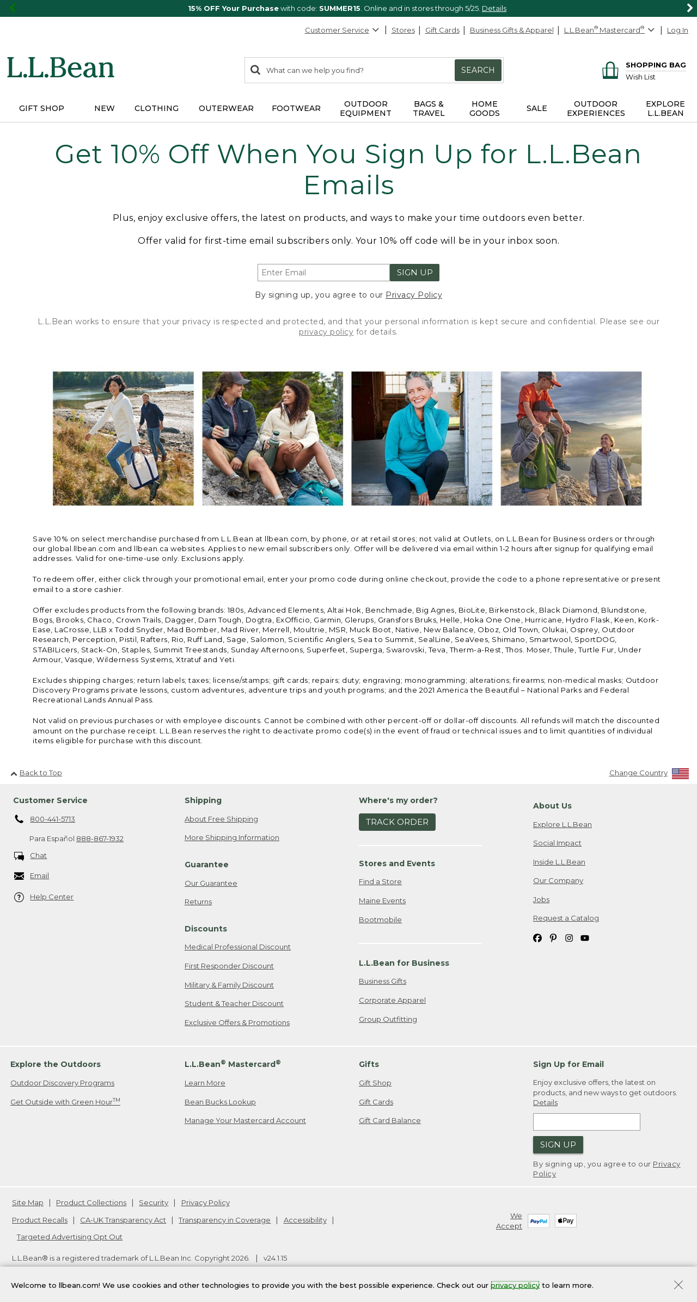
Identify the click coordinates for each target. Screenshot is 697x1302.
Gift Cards (442, 30)
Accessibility (305, 1219)
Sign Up (415, 272)
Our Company (558, 880)
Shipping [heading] (203, 800)
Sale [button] (537, 108)
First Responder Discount (229, 965)
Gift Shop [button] (41, 108)
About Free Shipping (221, 818)
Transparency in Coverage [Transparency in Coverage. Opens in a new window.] (225, 1219)
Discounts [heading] (206, 929)
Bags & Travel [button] (429, 108)
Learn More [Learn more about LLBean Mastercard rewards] (205, 1082)
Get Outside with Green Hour (65, 1101)
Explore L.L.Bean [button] (665, 108)
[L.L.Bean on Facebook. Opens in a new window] (537, 937)
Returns (198, 901)
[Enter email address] (324, 272)
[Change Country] (649, 775)
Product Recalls (40, 1219)
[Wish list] (656, 76)
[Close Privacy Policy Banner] (678, 1286)
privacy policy (326, 332)
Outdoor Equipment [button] (366, 108)
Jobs (541, 899)
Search (478, 70)
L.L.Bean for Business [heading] (404, 963)
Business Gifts (382, 981)
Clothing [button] (156, 108)
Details (494, 8)
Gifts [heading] (369, 1064)
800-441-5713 (45, 819)
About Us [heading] (552, 806)
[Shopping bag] (642, 64)
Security (153, 1202)
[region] (348, 8)
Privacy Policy (414, 295)
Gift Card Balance (390, 1120)
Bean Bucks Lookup (220, 1101)
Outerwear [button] (226, 108)
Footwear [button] (296, 108)
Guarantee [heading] (207, 864)
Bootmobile (380, 919)
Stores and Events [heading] (397, 863)
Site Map (28, 1202)
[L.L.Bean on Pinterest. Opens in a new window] (553, 937)
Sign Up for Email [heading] (568, 1064)
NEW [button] (104, 108)
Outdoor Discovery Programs (62, 1082)
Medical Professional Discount (238, 946)
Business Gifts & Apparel (512, 30)
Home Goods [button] (484, 108)
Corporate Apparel (392, 1000)
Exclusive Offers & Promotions (237, 1022)
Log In (677, 30)
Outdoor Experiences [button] (596, 108)
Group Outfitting (388, 1019)
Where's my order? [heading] (398, 800)
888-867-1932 (100, 838)
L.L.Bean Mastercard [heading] (233, 1064)
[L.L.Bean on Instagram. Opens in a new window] (569, 937)
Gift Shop (375, 1082)
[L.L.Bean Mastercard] (611, 30)
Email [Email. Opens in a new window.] (32, 876)
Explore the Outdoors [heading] (55, 1064)
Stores (403, 30)
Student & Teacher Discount (234, 1003)
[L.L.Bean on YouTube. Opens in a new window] (584, 937)
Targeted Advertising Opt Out (70, 1236)
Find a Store (380, 881)
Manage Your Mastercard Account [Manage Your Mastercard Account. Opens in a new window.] (245, 1120)
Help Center (44, 897)
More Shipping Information (232, 837)
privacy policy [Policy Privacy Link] (515, 1284)
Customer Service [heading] (50, 800)
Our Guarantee (211, 883)
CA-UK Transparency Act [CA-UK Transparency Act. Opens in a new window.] (123, 1219)
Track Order (397, 822)
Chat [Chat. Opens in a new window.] (30, 856)
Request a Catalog (566, 918)
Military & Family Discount (229, 984)
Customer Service (342, 30)
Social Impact (557, 842)
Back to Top (36, 772)
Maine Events (382, 900)
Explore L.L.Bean (562, 824)
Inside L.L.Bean (559, 861)
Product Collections (91, 1202)
